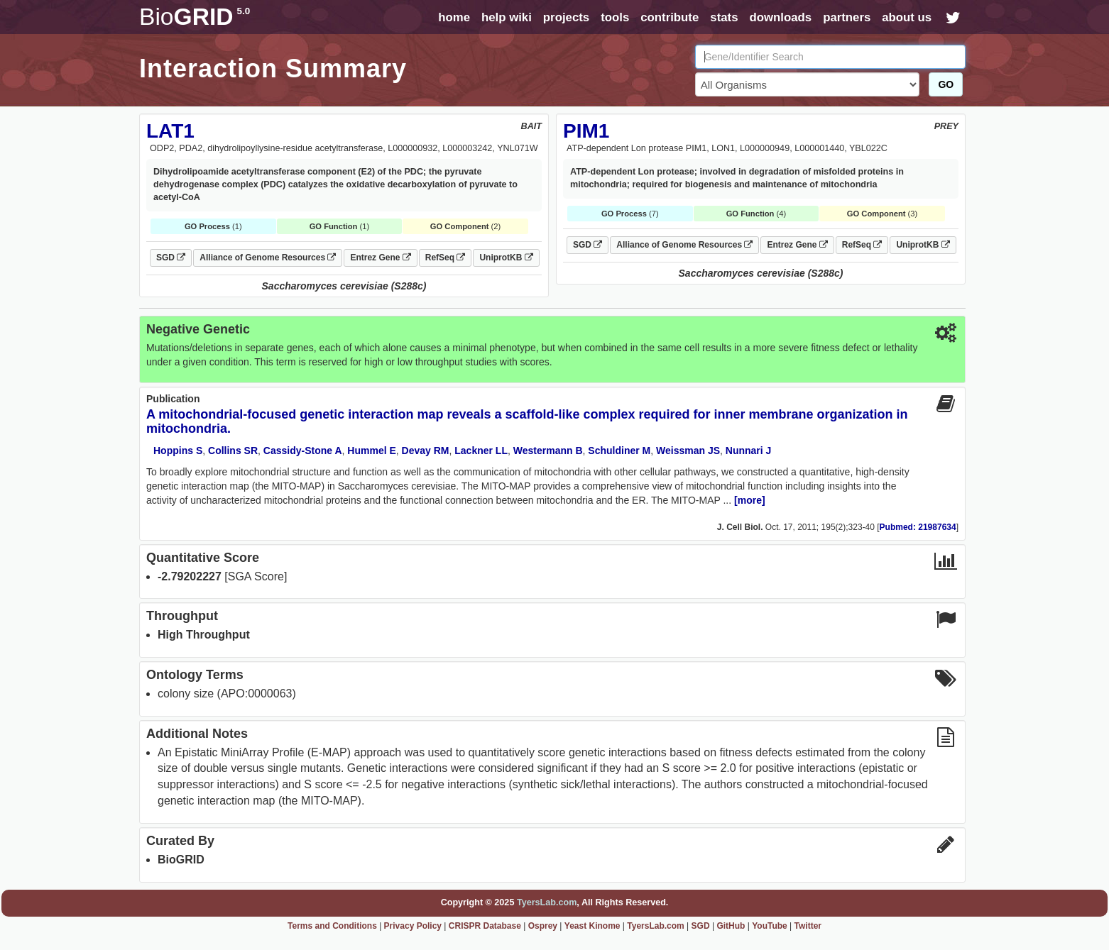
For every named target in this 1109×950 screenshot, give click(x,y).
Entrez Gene (380, 258)
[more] (749, 500)
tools (615, 17)
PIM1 (586, 131)
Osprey (542, 926)
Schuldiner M (619, 450)
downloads (780, 17)
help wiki (506, 17)
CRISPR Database (485, 926)
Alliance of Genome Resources (268, 258)
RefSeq (445, 258)
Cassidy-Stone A (302, 450)
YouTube (769, 926)
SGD (170, 258)
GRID (194, 17)
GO (946, 84)
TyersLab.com (547, 902)
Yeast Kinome (592, 926)
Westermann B (548, 450)
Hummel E (371, 450)
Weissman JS (688, 450)
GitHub (730, 926)
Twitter (807, 926)
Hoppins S (177, 450)
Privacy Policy (413, 926)
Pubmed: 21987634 (918, 527)
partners (846, 17)
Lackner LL (481, 450)
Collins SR (233, 450)
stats (724, 17)
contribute (669, 17)
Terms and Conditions (332, 926)
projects (566, 17)
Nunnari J (749, 450)
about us (907, 17)
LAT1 (170, 131)
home (454, 17)
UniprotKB (505, 258)
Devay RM (425, 450)
